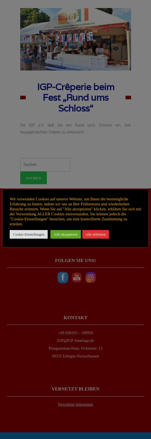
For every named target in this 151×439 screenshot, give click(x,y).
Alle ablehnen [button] (96, 234)
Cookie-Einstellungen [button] (28, 234)
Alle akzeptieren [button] (66, 234)
